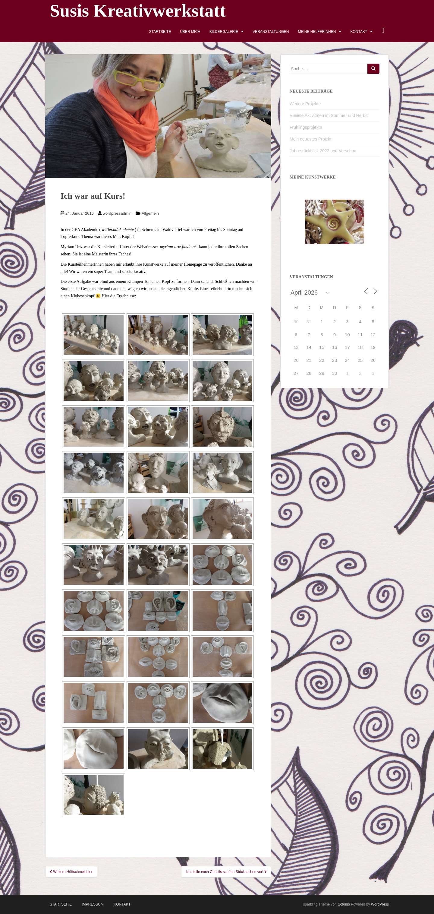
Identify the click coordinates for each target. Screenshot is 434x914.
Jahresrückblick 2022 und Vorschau (323, 150)
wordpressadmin (117, 213)
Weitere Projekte (305, 103)
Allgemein (150, 213)
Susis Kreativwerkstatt (138, 10)
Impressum (93, 904)
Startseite (160, 32)
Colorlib (344, 904)
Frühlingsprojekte (306, 127)
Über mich (190, 32)
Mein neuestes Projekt (311, 139)
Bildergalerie (223, 32)
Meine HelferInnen (317, 32)
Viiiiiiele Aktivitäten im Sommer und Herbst (329, 115)
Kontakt (358, 32)
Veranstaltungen (271, 32)
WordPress (380, 904)
